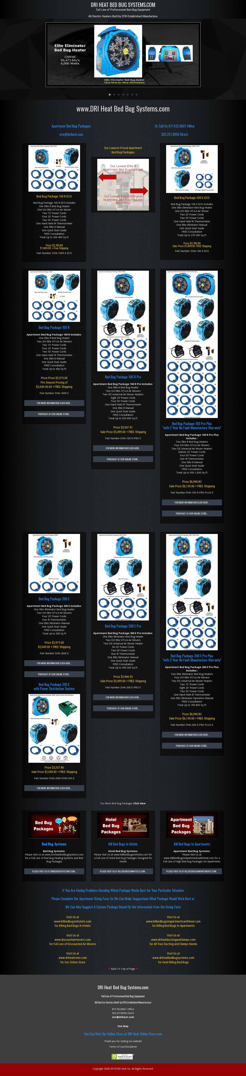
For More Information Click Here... (54, 403)
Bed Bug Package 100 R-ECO (54, 196)
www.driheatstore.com (73, 958)
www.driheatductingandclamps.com (173, 939)
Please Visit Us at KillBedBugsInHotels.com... (123, 871)
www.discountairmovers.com (73, 939)
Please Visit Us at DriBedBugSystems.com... (54, 871)
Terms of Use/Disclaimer (123, 1046)
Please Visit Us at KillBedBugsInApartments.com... (192, 871)
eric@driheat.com (71, 134)
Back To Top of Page (123, 968)
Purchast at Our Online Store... (54, 414)
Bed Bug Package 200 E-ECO (192, 198)
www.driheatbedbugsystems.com (173, 958)
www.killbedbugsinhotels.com (72, 921)
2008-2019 (110, 1068)
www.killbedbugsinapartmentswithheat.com (173, 921)
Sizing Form (101, 898)
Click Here (139, 803)
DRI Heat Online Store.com (145, 1033)
